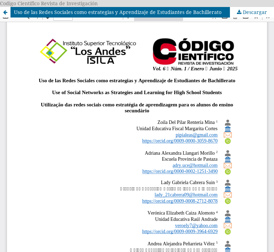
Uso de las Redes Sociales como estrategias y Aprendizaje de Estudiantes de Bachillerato (118, 12)
